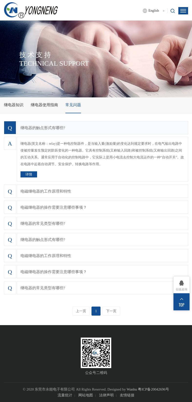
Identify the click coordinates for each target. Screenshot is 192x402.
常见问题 (73, 105)
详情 (28, 174)
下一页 (111, 311)
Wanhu (132, 389)
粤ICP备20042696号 (153, 389)
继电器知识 (13, 105)
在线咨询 (181, 289)
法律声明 (106, 395)
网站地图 (85, 395)
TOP (181, 305)
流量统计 (65, 395)
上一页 (81, 311)
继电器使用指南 (44, 105)
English (153, 10)
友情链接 (127, 395)
